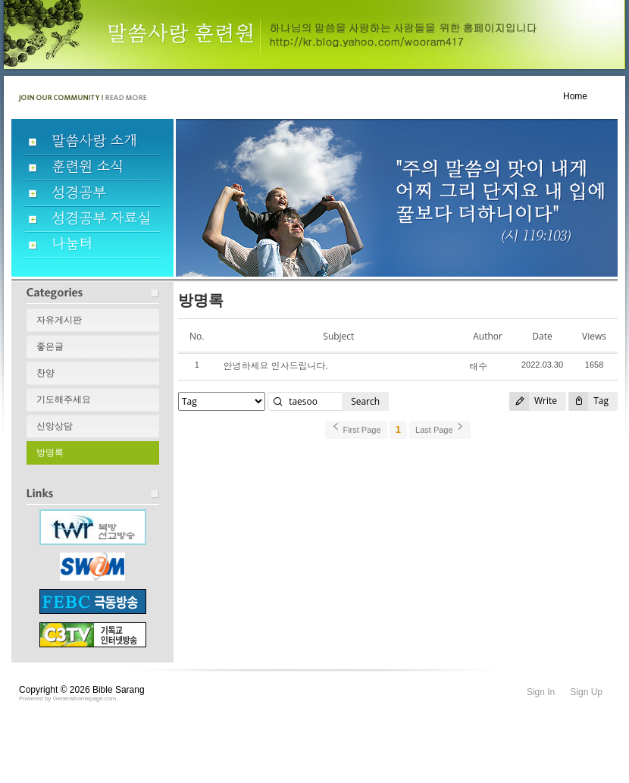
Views (594, 336)
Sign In (541, 692)
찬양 (45, 373)
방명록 (50, 452)
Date (542, 336)
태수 (478, 366)
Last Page (440, 427)
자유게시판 (59, 320)
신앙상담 (54, 426)
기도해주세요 (63, 399)
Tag (588, 401)
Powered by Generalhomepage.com (67, 698)
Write (533, 401)
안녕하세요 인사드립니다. (275, 365)
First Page (355, 427)
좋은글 (50, 346)
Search (365, 401)
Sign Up (586, 692)
